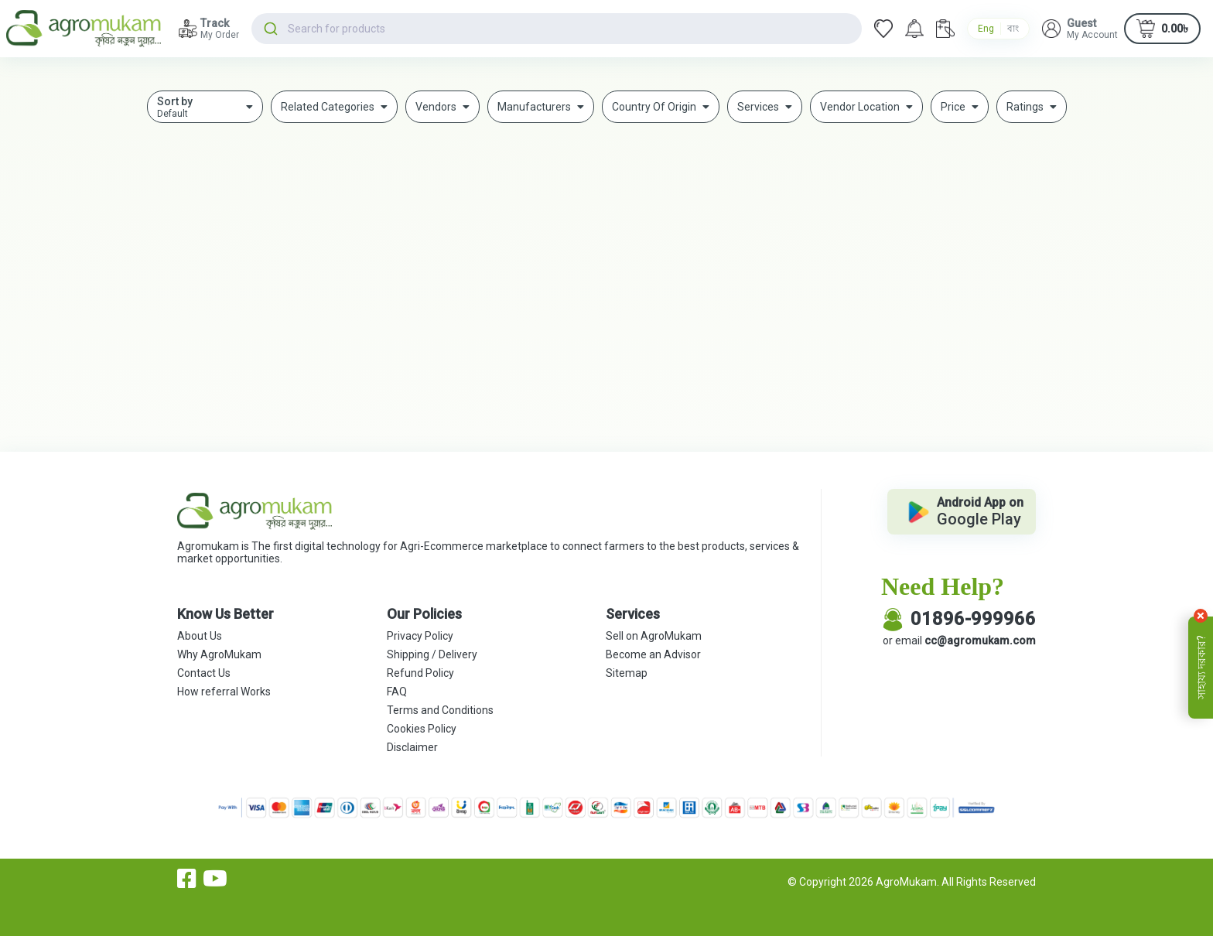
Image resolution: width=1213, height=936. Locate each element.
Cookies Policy (421, 728)
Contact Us (204, 673)
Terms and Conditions (440, 710)
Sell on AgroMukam (654, 636)
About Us (199, 636)
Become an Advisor (653, 654)
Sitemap (627, 673)
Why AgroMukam (219, 654)
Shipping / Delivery (432, 654)
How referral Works (224, 691)
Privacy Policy (420, 636)
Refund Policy (420, 673)
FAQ (397, 691)
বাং (1013, 28)
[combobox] (556, 28)
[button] (1080, 28)
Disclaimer (412, 747)
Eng (986, 28)
